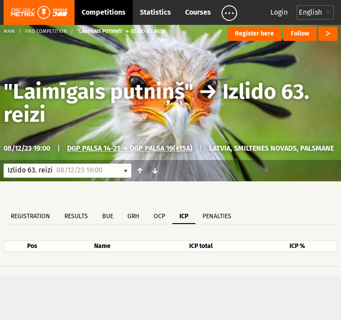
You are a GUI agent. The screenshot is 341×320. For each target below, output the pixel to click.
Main (9, 31)
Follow (300, 33)
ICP (183, 216)
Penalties (216, 216)
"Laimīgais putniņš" (99, 91)
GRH (133, 216)
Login (279, 12)
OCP (159, 216)
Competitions (104, 12)
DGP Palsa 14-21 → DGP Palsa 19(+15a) (129, 148)
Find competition (46, 31)
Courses (198, 12)
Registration (30, 216)
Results (76, 216)
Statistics (155, 12)
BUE (107, 216)
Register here (254, 33)
